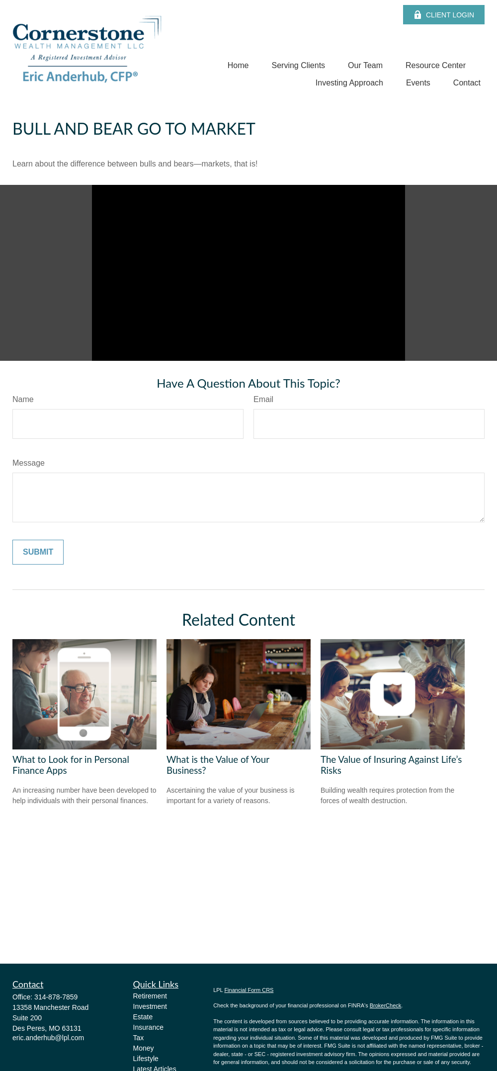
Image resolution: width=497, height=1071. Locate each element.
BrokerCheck (386, 1005)
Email (263, 399)
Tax (138, 1038)
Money (143, 1048)
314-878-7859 (56, 997)
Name (23, 399)
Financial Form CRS (248, 990)
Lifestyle (146, 1059)
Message (28, 463)
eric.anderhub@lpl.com (48, 1038)
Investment (150, 1006)
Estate (143, 1017)
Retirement (150, 996)
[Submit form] (38, 552)
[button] (238, 65)
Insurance (148, 1027)
